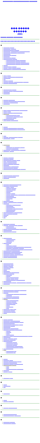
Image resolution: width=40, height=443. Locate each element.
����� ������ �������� (12, 37)
